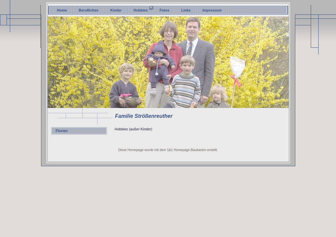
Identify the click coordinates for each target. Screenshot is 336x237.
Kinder (116, 10)
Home (62, 10)
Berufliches (88, 10)
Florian (62, 131)
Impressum (212, 10)
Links (186, 10)
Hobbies (141, 10)
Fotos (164, 10)
